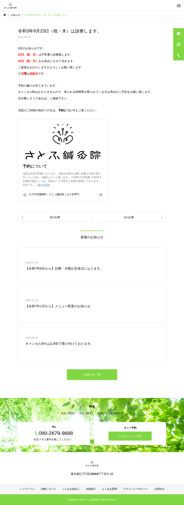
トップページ (27, 488)
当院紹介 (91, 488)
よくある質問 (109, 488)
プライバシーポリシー (135, 488)
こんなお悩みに (71, 488)
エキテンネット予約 (130, 436)
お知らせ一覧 (92, 374)
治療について (48, 488)
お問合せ (159, 488)
